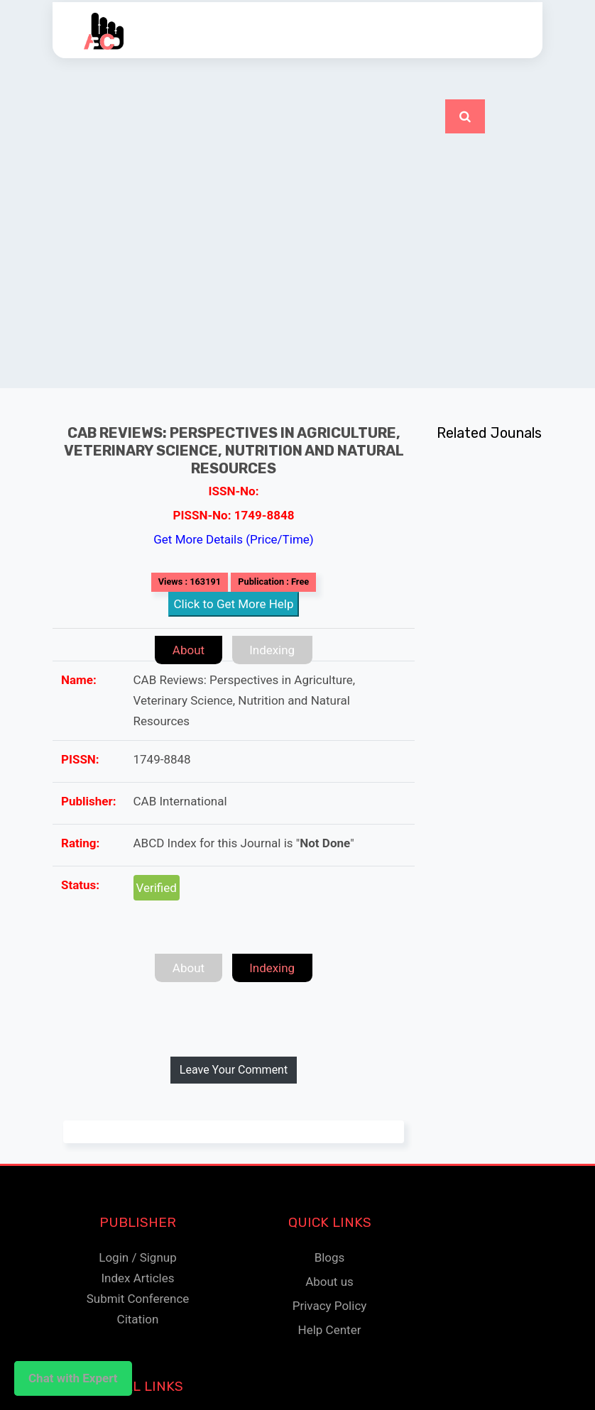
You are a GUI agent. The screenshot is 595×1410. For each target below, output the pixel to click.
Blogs (330, 1257)
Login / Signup (137, 1257)
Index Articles (137, 1278)
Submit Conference (138, 1298)
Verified (156, 888)
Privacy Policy (330, 1306)
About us (329, 1281)
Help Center (329, 1330)
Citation (138, 1319)
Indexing (272, 650)
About (188, 650)
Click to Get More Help (234, 604)
